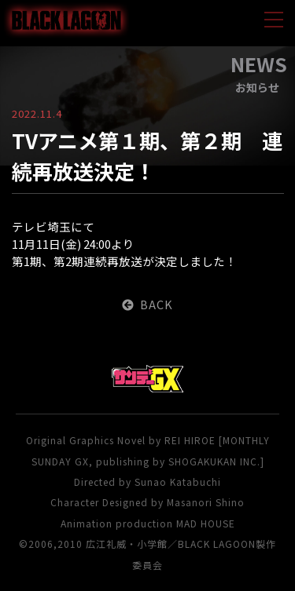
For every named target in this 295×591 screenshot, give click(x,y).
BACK (147, 304)
